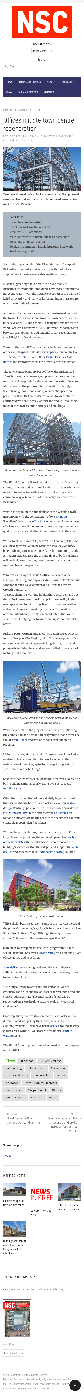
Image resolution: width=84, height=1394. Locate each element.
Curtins (61, 1075)
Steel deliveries (12, 967)
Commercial (58, 1068)
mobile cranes (12, 788)
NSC (37, 136)
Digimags (49, 91)
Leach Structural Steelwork (40, 1083)
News (50, 81)
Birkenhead (26, 1061)
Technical (67, 81)
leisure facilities (56, 357)
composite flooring (52, 852)
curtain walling (42, 1075)
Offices (56, 1090)
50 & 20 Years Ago (27, 91)
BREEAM (61, 516)
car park (51, 352)
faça (52, 1026)
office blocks (40, 521)
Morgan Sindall (37, 1090)
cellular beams (63, 813)
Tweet (7, 1155)
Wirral (52, 1097)
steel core (37, 1097)
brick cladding (13, 1068)
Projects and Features (29, 81)
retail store (20, 740)
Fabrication (11, 1083)
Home (9, 81)
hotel (24, 357)
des (57, 1026)
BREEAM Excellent (50, 1061)
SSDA (9, 91)
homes (7, 362)
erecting (74, 779)
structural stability (15, 813)
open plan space (15, 1097)
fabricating (48, 953)
